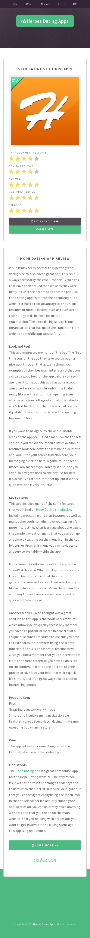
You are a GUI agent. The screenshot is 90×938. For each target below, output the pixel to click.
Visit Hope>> (46, 845)
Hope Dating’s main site (53, 509)
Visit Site (46, 229)
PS (15, 4)
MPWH (46, 4)
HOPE (29, 4)
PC (75, 4)
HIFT (61, 4)
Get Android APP (46, 221)
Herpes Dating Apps (48, 21)
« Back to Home (45, 859)
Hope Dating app (27, 771)
